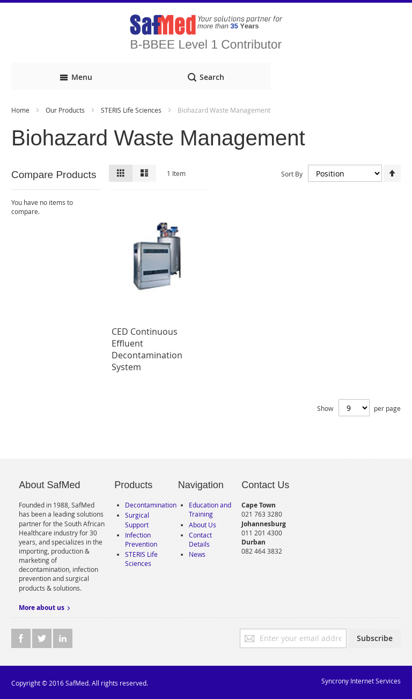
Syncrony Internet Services (361, 680)
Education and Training (210, 509)
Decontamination (150, 505)
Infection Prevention (141, 539)
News (197, 554)
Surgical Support (137, 519)
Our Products (66, 110)
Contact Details (200, 539)
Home (21, 110)
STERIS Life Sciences (132, 110)
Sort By (292, 174)
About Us (202, 524)
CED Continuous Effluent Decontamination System (147, 349)
